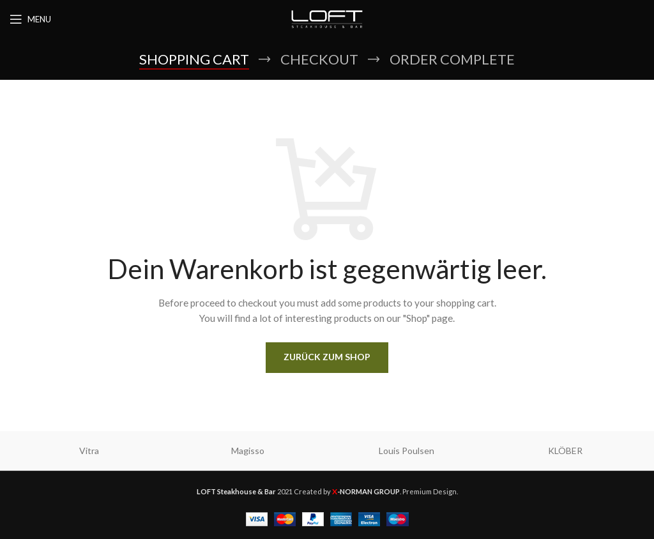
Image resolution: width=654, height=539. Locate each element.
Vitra (89, 450)
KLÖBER (565, 450)
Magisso (247, 450)
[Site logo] (327, 18)
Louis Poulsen (406, 450)
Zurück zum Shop (327, 356)
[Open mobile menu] (30, 19)
